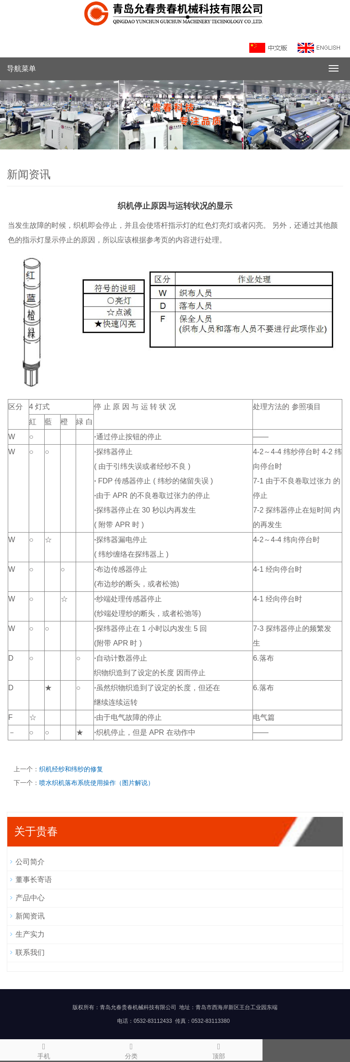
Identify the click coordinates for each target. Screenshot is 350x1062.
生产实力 (30, 934)
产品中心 (30, 898)
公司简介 (30, 862)
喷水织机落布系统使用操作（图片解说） (96, 782)
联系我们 (30, 952)
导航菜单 (21, 68)
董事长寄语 (33, 879)
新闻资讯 (30, 916)
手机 (44, 1050)
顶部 (218, 1050)
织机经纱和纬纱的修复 (71, 769)
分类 (131, 1050)
